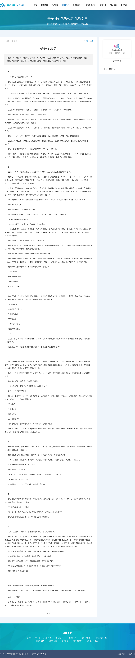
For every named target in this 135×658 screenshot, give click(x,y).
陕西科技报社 (54, 641)
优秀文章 (74, 24)
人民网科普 (47, 638)
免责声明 (121, 654)
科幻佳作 (65, 24)
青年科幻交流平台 (13, 4)
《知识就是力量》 (101, 638)
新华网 (29, 638)
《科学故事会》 (77, 641)
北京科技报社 (40, 641)
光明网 (37, 638)
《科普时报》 (72, 638)
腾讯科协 (65, 641)
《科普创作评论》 (92, 641)
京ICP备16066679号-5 (40, 654)
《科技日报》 (59, 638)
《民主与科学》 (86, 638)
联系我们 (132, 654)
